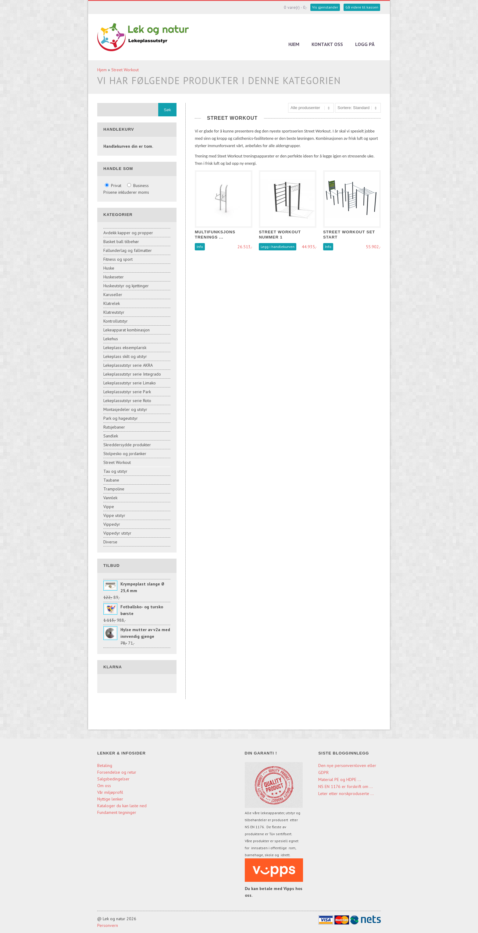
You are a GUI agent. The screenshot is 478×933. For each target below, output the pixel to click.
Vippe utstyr (114, 515)
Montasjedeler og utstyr (125, 409)
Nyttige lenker (110, 799)
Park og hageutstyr (120, 418)
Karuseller (112, 294)
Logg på (365, 44)
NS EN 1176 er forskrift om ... (345, 786)
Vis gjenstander (325, 7)
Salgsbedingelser (113, 779)
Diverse (110, 542)
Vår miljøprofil (110, 792)
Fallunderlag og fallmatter (127, 250)
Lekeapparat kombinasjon (126, 330)
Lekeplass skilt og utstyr (125, 356)
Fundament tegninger (117, 812)
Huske (108, 268)
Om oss (104, 785)
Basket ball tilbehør (121, 241)
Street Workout (125, 69)
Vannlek (110, 497)
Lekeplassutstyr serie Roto (127, 400)
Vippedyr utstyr (117, 533)
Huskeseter (113, 277)
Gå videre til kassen (361, 7)
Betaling (104, 765)
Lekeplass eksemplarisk (124, 347)
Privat (114, 185)
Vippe (108, 506)
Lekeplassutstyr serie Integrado (132, 374)
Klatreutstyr (113, 312)
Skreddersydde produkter (127, 444)
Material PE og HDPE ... (339, 779)
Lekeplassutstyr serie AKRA (128, 365)
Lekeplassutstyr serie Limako (129, 383)
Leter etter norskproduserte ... (346, 793)
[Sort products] (358, 108)
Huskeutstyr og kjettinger (126, 285)
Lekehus (110, 338)
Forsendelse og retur (116, 772)
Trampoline (113, 489)
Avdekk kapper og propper (128, 232)
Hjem (293, 44)
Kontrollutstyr (115, 321)
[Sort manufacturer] (311, 108)
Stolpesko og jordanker (124, 453)
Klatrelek (111, 303)
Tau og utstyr (115, 471)
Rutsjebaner (114, 427)
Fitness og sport (118, 259)
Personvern (107, 925)
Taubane (111, 480)
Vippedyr (111, 524)
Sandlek (110, 436)
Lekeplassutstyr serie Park (127, 391)
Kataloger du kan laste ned (122, 805)
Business (138, 185)
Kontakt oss (327, 44)
